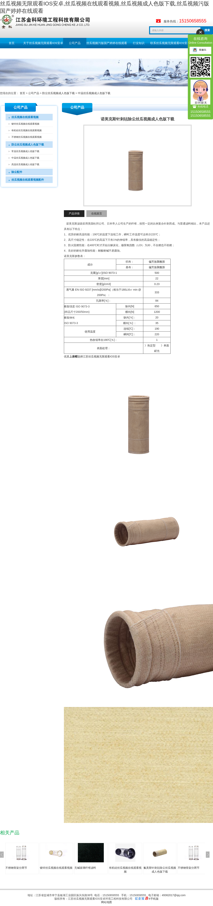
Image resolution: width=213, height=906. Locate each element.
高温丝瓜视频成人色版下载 (25, 164)
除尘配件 (16, 172)
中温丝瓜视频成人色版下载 (94, 93)
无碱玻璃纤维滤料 (85, 867)
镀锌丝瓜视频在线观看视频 (25, 124)
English (35, 53)
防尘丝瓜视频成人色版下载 (58, 93)
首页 (12, 43)
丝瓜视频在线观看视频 (25, 117)
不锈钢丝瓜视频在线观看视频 (26, 137)
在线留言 (96, 213)
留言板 (11, 53)
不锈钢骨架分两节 (16, 867)
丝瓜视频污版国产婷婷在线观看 (106, 43)
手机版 (154, 898)
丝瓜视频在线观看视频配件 (27, 179)
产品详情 (74, 213)
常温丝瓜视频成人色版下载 (25, 151)
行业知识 (138, 43)
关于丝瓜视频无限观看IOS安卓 (43, 43)
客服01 (199, 49)
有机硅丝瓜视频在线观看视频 (26, 130)
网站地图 (106, 902)
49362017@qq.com (174, 895)
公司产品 (75, 43)
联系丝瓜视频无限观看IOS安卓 (170, 43)
